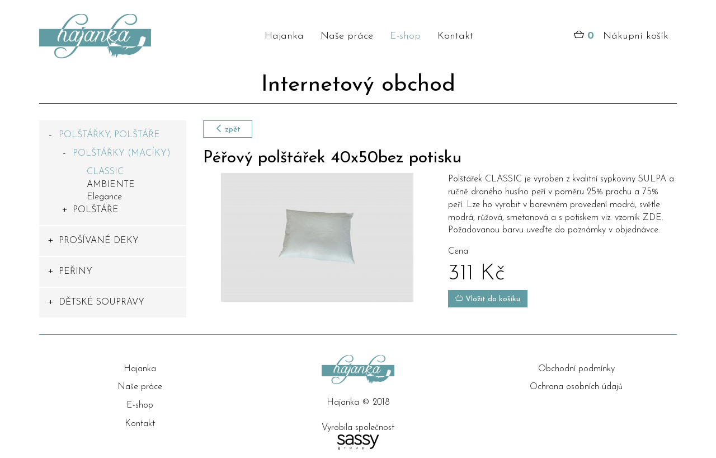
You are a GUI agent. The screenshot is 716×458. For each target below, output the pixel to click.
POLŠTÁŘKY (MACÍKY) (122, 153)
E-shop (405, 36)
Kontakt (455, 36)
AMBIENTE (111, 184)
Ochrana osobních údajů (576, 386)
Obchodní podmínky (576, 368)
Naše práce (347, 36)
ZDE (652, 217)
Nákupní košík (621, 36)
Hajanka (284, 36)
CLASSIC (105, 171)
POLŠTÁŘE (96, 209)
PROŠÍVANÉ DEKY (99, 240)
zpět (228, 129)
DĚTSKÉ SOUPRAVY (101, 302)
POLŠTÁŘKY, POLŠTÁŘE (109, 134)
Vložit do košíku (487, 298)
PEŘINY (75, 271)
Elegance (104, 197)
